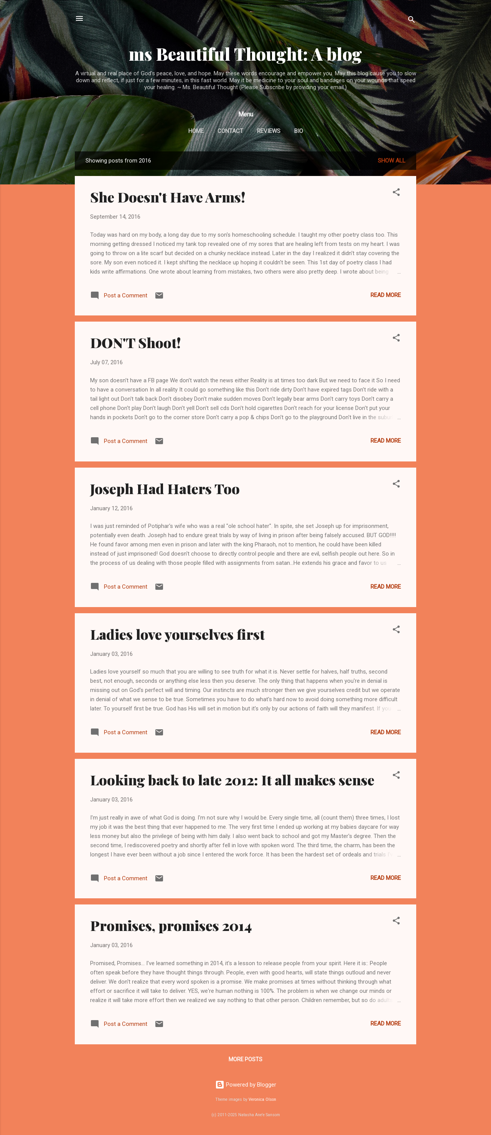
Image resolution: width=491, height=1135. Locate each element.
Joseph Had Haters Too (165, 488)
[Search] (411, 21)
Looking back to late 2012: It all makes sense (232, 779)
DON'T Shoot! (135, 342)
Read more (386, 295)
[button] (396, 193)
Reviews (268, 131)
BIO (298, 131)
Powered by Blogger (245, 1084)
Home (196, 131)
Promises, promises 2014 (171, 925)
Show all (391, 160)
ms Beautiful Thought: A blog (245, 53)
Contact (230, 131)
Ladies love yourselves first (177, 634)
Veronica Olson (262, 1099)
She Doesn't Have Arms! (168, 197)
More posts (245, 1059)
